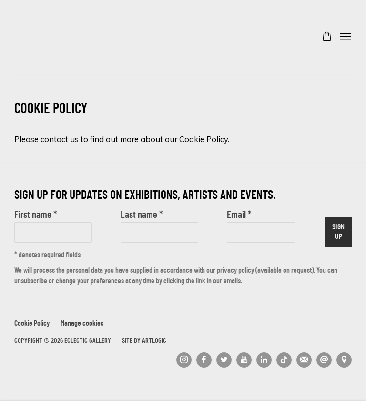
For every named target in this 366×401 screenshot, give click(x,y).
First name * (35, 215)
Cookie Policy (32, 324)
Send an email (324, 360)
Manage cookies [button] (82, 324)
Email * (239, 215)
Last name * (142, 215)
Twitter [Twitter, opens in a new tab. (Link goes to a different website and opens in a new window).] (224, 360)
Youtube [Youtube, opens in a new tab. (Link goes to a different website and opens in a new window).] (244, 360)
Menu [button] (344, 37)
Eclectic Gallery (62, 37)
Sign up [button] (338, 232)
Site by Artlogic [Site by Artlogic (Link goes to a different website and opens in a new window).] (144, 341)
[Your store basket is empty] (327, 37)
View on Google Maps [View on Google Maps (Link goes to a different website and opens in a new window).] (344, 360)
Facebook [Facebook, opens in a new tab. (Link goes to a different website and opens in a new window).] (204, 360)
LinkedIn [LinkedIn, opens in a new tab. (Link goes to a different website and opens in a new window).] (264, 360)
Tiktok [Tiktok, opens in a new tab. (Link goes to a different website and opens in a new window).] (284, 360)
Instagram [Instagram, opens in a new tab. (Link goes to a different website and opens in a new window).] (184, 360)
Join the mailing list (304, 360)
